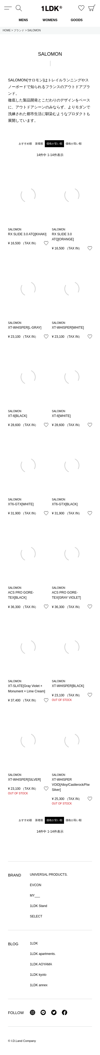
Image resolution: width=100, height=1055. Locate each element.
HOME (7, 30)
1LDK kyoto (38, 975)
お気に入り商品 (81, 8)
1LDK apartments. (43, 954)
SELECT (36, 916)
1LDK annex (38, 985)
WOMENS (50, 20)
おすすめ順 (25, 143)
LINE (43, 1012)
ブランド (19, 30)
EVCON (35, 885)
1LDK (52, 8)
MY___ (35, 895)
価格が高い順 (74, 143)
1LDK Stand (38, 906)
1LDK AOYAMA (41, 964)
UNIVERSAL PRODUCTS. (49, 874)
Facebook (64, 1012)
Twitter (54, 1012)
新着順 (39, 143)
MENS (23, 20)
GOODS (77, 20)
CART (92, 8)
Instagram (32, 1012)
